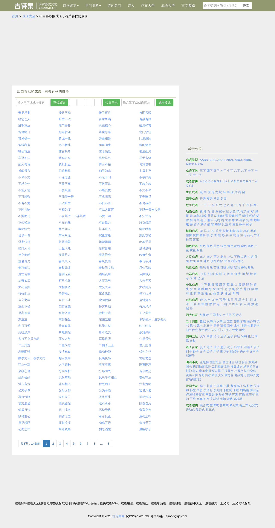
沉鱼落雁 (105, 235)
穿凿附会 (105, 254)
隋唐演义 (218, 375)
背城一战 (65, 138)
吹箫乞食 (145, 254)
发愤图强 (24, 351)
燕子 (203, 220)
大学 (203, 336)
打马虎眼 (65, 280)
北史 (237, 325)
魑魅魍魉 (105, 242)
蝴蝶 (257, 220)
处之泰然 (24, 254)
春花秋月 (145, 261)
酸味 (203, 267)
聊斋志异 (215, 371)
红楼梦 (204, 315)
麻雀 (210, 220)
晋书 (236, 321)
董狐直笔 (65, 326)
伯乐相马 (65, 170)
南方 (210, 256)
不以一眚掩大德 (149, 209)
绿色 (223, 246)
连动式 (190, 409)
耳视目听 (105, 338)
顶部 (213, 261)
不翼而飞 (24, 216)
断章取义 (105, 332)
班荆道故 (24, 125)
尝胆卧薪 (145, 229)
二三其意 (24, 345)
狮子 (238, 215)
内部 (234, 261)
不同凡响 (24, 209)
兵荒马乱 (105, 158)
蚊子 (197, 224)
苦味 (217, 267)
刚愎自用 (145, 403)
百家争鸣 (105, 119)
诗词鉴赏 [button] (71, 5)
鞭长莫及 (24, 151)
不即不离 (65, 183)
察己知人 (65, 229)
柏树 (233, 231)
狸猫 (252, 215)
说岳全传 (192, 375)
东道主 (22, 319)
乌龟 (197, 215)
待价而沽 (24, 293)
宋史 (215, 330)
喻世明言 (241, 362)
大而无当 (105, 280)
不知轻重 (24, 222)
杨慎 (223, 399)
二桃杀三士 (106, 345)
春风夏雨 (105, 261)
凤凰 (210, 215)
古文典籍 (188, 5)
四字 (210, 170)
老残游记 (240, 375)
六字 (223, 170)
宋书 (243, 321)
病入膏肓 (24, 164)
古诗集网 (118, 516)
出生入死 (65, 248)
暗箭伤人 (24, 119)
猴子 (222, 211)
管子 (257, 347)
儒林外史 (253, 375)
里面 (200, 261)
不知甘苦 (145, 216)
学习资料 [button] (93, 5)
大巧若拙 (24, 287)
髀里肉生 (105, 145)
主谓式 (214, 405)
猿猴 (203, 215)
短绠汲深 (24, 332)
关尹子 (244, 351)
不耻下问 (105, 177)
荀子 (230, 347)
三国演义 (216, 315)
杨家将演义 (250, 366)
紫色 (244, 246)
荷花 (250, 235)
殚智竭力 (65, 293)
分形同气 (105, 371)
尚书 (244, 336)
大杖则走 (145, 287)
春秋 (193, 340)
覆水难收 (24, 397)
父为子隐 (105, 390)
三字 (203, 170)
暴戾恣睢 (105, 132)
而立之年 (65, 338)
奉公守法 (145, 377)
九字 (244, 170)
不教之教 (145, 183)
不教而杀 (105, 183)
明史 (242, 330)
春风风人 (65, 261)
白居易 (218, 386)
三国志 (227, 321)
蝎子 (249, 224)
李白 (203, 386)
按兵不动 (65, 112)
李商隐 (217, 390)
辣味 (223, 267)
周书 (216, 325)
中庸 (210, 336)
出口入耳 (24, 248)
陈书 (193, 325)
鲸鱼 (235, 224)
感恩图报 (65, 403)
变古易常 (65, 151)
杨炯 (216, 399)
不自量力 (105, 222)
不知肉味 (65, 222)
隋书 (223, 325)
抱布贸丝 (65, 132)
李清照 (207, 390)
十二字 (197, 175)
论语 (217, 336)
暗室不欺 (65, 119)
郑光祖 (238, 399)
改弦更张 (105, 397)
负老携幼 (145, 384)
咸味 (230, 267)
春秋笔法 (24, 267)
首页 (15, 16)
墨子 (223, 347)
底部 (220, 261)
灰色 (193, 250)
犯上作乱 (24, 364)
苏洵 (235, 394)
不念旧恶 (105, 196)
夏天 (210, 198)
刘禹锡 (244, 390)
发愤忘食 (65, 351)
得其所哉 (105, 306)
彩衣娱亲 (145, 222)
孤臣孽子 (145, 429)
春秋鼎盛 (65, 267)
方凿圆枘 (65, 364)
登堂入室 (65, 313)
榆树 (189, 235)
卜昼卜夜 (145, 170)
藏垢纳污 (24, 229)
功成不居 (105, 422)
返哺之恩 (145, 358)
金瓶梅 (204, 362)
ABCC (239, 160)
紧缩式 (233, 405)
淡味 (237, 267)
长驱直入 (105, 229)
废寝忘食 (24, 371)
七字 (230, 170)
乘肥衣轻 (145, 235)
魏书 (200, 325)
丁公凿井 (145, 313)
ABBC (248, 160)
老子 (210, 347)
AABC (212, 160)
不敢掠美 (145, 177)
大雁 (228, 220)
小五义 (238, 371)
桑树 (253, 231)
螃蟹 (218, 224)
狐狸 (245, 215)
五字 (217, 170)
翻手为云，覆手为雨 (31, 358)
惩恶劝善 (65, 242)
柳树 (246, 231)
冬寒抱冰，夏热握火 (152, 319)
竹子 (257, 235)
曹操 (233, 386)
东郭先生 (65, 319)
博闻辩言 (24, 170)
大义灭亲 (105, 287)
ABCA (199, 164)
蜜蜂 (232, 215)
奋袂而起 (145, 371)
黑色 (251, 246)
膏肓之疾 (145, 410)
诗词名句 (114, 5)
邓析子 (190, 355)
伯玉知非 (105, 170)
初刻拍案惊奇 (202, 366)
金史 (228, 330)
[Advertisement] (137, 51)
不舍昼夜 (145, 203)
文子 (203, 351)
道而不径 (24, 306)
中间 (227, 261)
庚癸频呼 (24, 422)
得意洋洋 (145, 306)
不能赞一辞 (66, 196)
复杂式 (200, 409)
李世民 (227, 390)
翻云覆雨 (65, 358)
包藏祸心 (105, 125)
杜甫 (210, 386)
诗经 (237, 336)
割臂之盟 (65, 416)
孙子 (196, 351)
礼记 (251, 336)
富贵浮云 (145, 390)
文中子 (254, 351)
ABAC (230, 160)
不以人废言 (106, 209)
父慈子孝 (24, 390)
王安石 (250, 394)
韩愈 (193, 390)
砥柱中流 (105, 313)
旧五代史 (192, 330)
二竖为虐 (65, 345)
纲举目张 (24, 410)
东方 (203, 256)
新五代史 (205, 330)
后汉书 (218, 321)
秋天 (217, 198)
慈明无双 (65, 274)
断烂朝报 (65, 332)
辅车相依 (65, 384)
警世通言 (229, 362)
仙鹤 (221, 215)
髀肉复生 (145, 145)
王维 (193, 399)
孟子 (223, 336)
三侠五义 (228, 371)
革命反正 (105, 416)
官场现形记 (193, 379)
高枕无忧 (105, 410)
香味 (244, 267)
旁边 (241, 261)
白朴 (226, 386)
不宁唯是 (145, 196)
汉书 (210, 321)
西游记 (236, 315)
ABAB (221, 160)
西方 (217, 256)
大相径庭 (65, 287)
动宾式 (253, 405)
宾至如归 (24, 158)
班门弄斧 (65, 125)
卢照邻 (190, 394)
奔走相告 (105, 138)
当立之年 (24, 300)
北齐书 (207, 325)
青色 (230, 246)
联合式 (204, 405)
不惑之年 (24, 183)
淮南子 (248, 347)
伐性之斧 (145, 351)
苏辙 (242, 394)
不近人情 (24, 190)
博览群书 (145, 164)
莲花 (196, 239)
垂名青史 (24, 261)
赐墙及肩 (105, 274)
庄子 (217, 347)
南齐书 (251, 321)
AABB (204, 160)
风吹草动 (65, 377)
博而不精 (105, 164)
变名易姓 (105, 151)
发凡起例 (145, 345)
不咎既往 (65, 190)
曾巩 (230, 399)
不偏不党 (24, 203)
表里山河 (145, 151)
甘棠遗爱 (24, 403)
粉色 (200, 250)
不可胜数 (24, 196)
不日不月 (105, 203)
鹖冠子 (234, 351)
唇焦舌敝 (145, 267)
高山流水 (65, 410)
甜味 (210, 267)
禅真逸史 (237, 366)
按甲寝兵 (105, 112)
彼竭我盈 (24, 145)
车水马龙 (65, 235)
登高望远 (24, 313)
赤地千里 (145, 242)
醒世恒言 (216, 362)
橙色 (210, 246)
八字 (237, 170)
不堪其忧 (105, 190)
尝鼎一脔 (24, 235)
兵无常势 (145, 158)
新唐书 (255, 325)
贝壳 (225, 224)
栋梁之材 (105, 326)
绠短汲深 (65, 422)
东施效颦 (105, 319)
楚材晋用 (105, 248)
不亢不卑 (145, 190)
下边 (237, 256)
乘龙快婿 (24, 242)
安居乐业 (24, 112)
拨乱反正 (65, 164)
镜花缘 (203, 371)
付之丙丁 (105, 384)
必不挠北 (65, 145)
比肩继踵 (145, 138)
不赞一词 (105, 216)
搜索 (246, 5)
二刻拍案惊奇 (221, 366)
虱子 (203, 224)
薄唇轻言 (145, 125)
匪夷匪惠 (145, 364)
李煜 (236, 390)
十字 (251, 170)
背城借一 (24, 138)
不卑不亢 (24, 177)
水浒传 (227, 315)
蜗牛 (242, 224)
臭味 (251, 267)
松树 (226, 231)
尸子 (216, 351)
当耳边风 (145, 293)
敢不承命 (105, 403)
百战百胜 (145, 119)
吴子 (209, 351)
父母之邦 (65, 390)
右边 (251, 256)
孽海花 (229, 375)
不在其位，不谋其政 (72, 216)
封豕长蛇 (24, 377)
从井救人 (145, 274)
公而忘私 (24, 429)
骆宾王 (200, 394)
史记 (203, 321)
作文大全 (148, 5)
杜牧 (250, 386)
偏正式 (243, 405)
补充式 (210, 409)
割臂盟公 (24, 416)
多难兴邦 (145, 332)
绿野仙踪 (205, 375)
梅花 (236, 235)
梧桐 (203, 235)
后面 (193, 261)
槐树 (196, 235)
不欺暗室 (65, 203)
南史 (230, 325)
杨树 (240, 231)
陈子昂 (241, 386)
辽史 (221, 330)
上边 (230, 256)
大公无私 (145, 280)
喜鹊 (242, 220)
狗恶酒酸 (105, 429)
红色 (203, 246)
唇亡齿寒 (24, 274)
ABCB (190, 164)
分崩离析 (65, 371)
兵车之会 (65, 158)
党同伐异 (105, 300)
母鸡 (243, 211)
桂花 (189, 239)
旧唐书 (245, 325)
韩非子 (238, 347)
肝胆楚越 (145, 397)
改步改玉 (65, 397)
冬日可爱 (24, 326)
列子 (189, 351)
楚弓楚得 (145, 248)
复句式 (224, 405)
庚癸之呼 (145, 416)
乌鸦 (217, 220)
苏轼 (228, 394)
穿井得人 (65, 254)
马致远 (210, 394)
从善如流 (24, 280)
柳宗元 (254, 390)
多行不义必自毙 (28, 338)
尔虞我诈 (145, 338)
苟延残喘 (65, 429)
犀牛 (197, 220)
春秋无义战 (106, 267)
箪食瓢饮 (105, 293)
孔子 (203, 347)
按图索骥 (145, 112)
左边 (244, 256)
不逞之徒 (65, 177)
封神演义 (192, 371)
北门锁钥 (145, 132)
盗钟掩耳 (145, 300)
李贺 (200, 390)
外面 (206, 261)
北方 (223, 256)
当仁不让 (65, 300)
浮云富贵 (24, 384)
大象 (233, 211)
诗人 (131, 5)
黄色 (217, 246)
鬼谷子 (224, 351)
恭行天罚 (145, 422)
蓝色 (237, 246)
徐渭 (209, 399)
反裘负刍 (105, 358)
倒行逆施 (65, 306)
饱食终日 (24, 132)
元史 (235, 330)
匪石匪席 (105, 364)
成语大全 (168, 5)
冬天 (223, 198)
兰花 (243, 235)
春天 (203, 198)
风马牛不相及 (108, 377)
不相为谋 (65, 209)
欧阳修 (220, 394)
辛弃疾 (201, 399)
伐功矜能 (105, 351)
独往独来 (145, 326)
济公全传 (250, 371)
